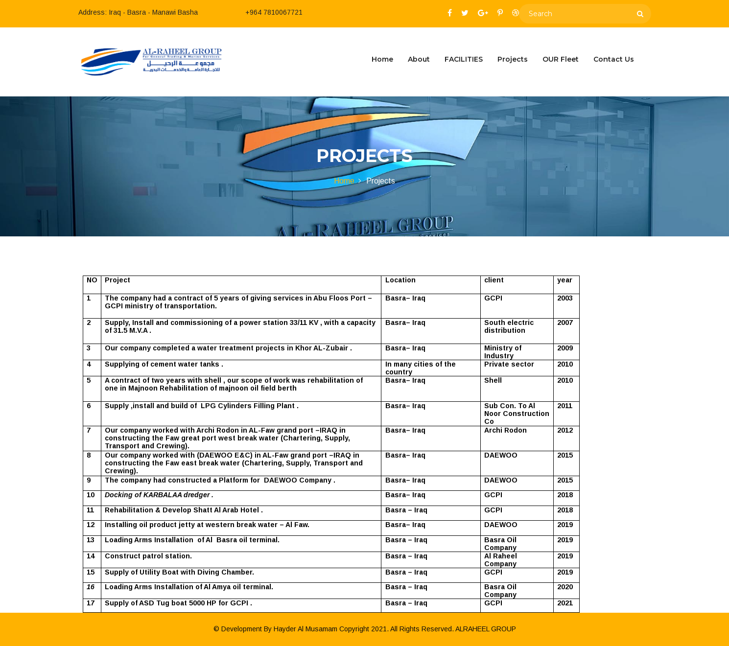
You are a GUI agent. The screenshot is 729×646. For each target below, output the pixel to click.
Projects (512, 59)
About (419, 59)
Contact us (613, 59)
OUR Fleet (560, 59)
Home (382, 59)
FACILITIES (464, 59)
